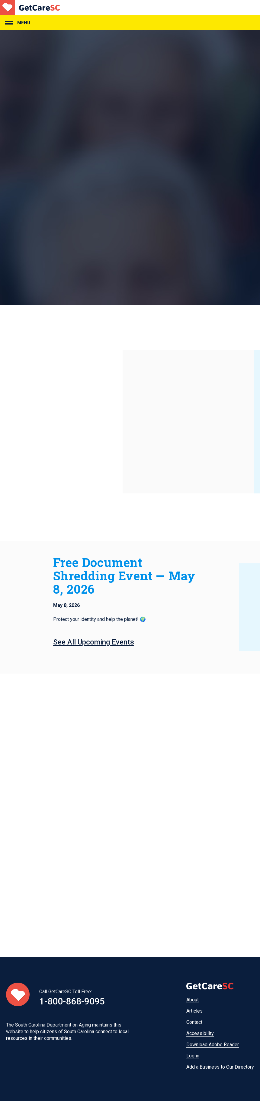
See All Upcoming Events (93, 642)
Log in (192, 1056)
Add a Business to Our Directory (220, 1067)
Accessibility (200, 1033)
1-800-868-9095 (72, 1001)
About (192, 1000)
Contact (194, 1022)
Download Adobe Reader (212, 1044)
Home (30, 7)
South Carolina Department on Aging (53, 1025)
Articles (194, 1011)
